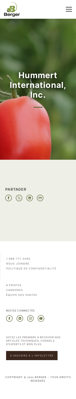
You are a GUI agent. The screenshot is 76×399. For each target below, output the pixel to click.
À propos (14, 285)
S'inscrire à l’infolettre (32, 355)
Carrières (14, 290)
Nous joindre (17, 263)
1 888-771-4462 (18, 258)
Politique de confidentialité (31, 268)
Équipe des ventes (21, 294)
